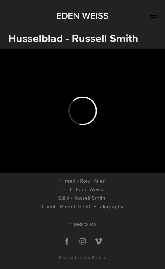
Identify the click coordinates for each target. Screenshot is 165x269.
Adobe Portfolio (93, 257)
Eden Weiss (82, 15)
